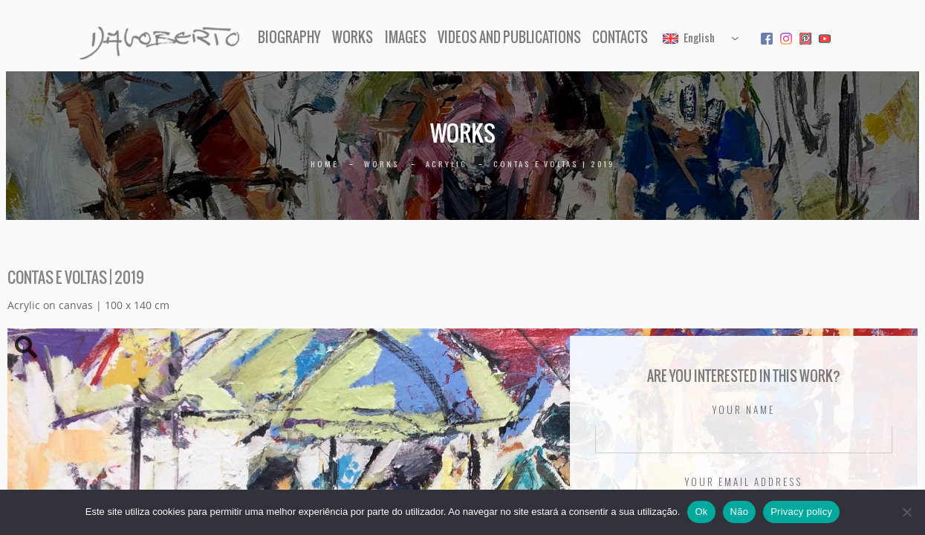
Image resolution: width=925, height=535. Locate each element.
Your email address (743, 482)
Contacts (620, 37)
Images (405, 37)
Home (324, 163)
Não (739, 511)
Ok (701, 511)
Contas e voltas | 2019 (554, 163)
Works (352, 37)
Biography (289, 37)
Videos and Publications (509, 37)
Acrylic (446, 163)
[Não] (906, 512)
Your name (744, 410)
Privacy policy (801, 511)
